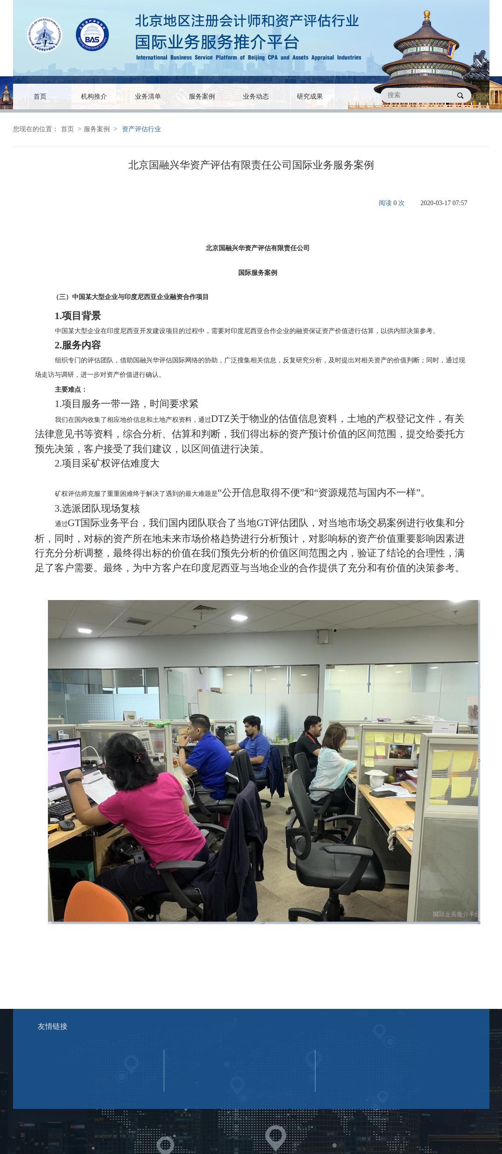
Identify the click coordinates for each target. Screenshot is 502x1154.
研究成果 (310, 96)
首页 (40, 96)
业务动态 (256, 96)
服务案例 (202, 96)
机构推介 (94, 96)
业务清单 (148, 96)
